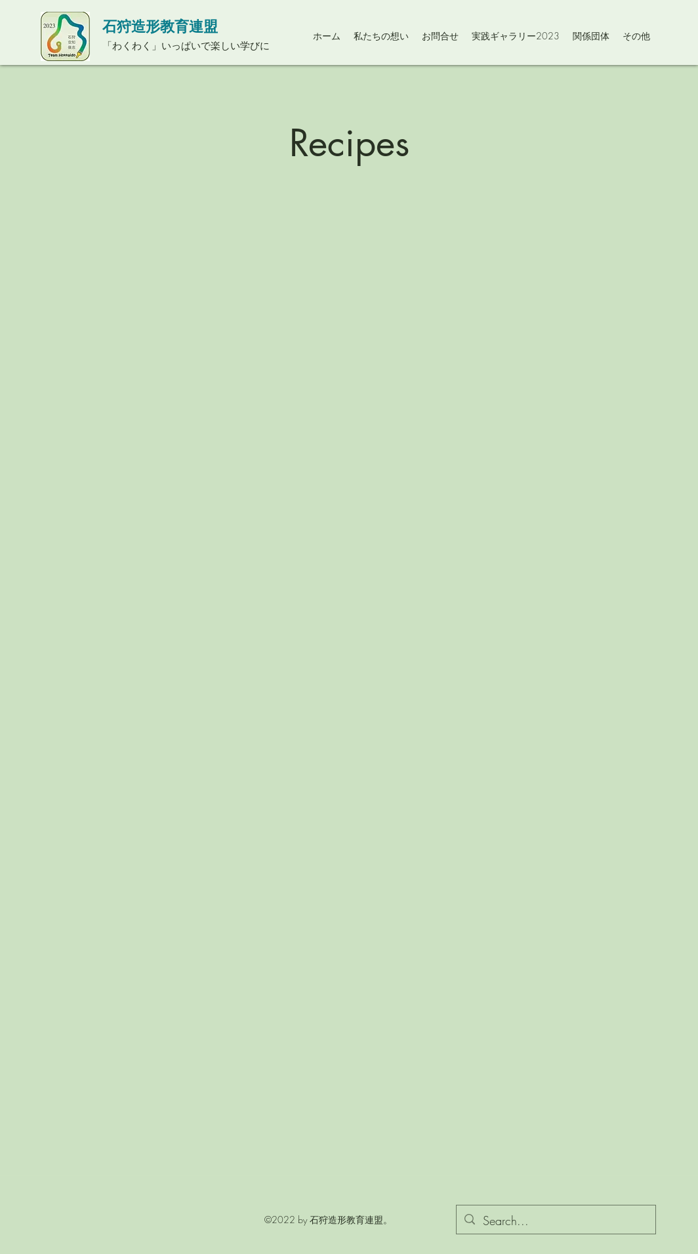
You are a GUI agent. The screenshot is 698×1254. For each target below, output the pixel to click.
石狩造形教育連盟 (160, 26)
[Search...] (555, 1221)
